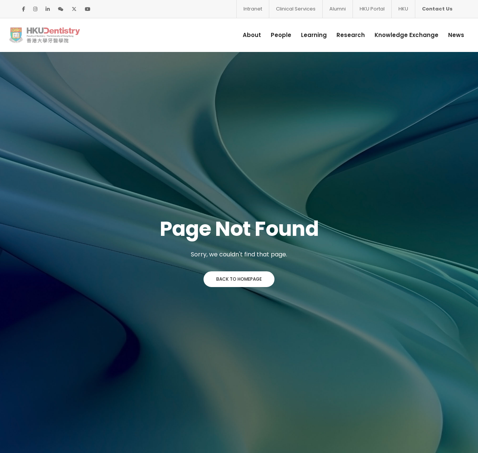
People (271, 35)
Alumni (337, 8)
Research (341, 35)
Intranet (252, 8)
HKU (403, 8)
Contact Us (437, 8)
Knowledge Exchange (397, 35)
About (242, 35)
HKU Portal (372, 8)
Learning (304, 35)
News (446, 35)
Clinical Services (296, 8)
